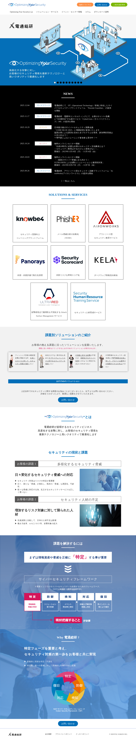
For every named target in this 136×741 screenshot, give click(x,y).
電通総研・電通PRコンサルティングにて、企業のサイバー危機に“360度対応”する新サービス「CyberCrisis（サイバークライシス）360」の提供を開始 (82, 119)
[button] (55, 83)
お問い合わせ (102, 5)
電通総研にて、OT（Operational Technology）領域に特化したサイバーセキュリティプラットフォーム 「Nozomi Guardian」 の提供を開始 (83, 108)
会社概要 (48, 734)
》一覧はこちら (68, 181)
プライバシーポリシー (63, 734)
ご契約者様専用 (119, 5)
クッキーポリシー (82, 734)
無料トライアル (85, 5)
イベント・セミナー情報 (71, 12)
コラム (88, 12)
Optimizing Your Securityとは (21, 12)
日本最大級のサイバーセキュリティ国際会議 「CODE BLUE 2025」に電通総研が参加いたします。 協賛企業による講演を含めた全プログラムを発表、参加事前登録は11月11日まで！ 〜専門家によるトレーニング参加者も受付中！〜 (83, 132)
